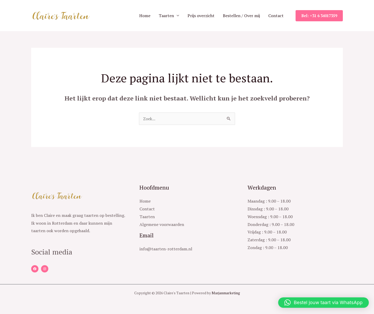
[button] (323, 302)
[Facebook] (34, 268)
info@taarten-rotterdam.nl (165, 249)
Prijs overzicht (201, 15)
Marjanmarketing (226, 292)
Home (144, 15)
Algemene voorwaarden (161, 224)
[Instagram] (44, 268)
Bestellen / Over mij (241, 15)
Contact (276, 15)
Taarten (166, 15)
